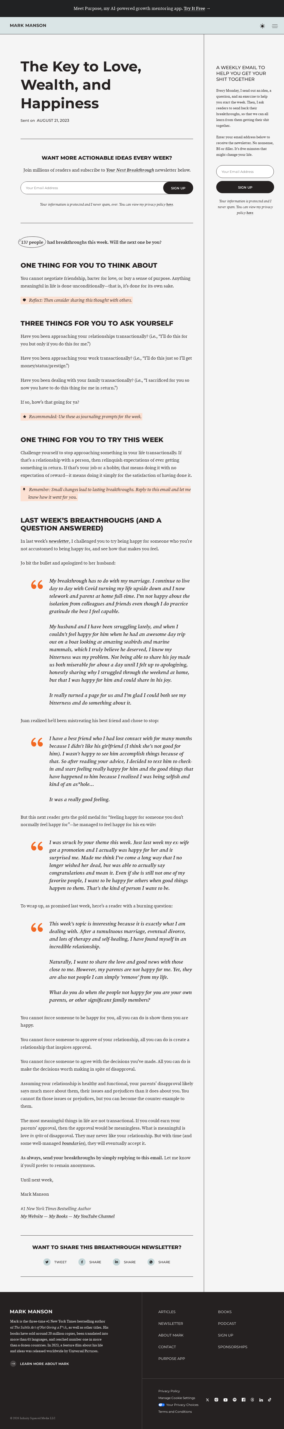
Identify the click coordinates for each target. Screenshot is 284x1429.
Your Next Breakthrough (130, 170)
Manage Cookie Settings (176, 1398)
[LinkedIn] (261, 1403)
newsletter (59, 541)
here (169, 204)
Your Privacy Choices (178, 1405)
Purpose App (171, 1358)
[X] (207, 1403)
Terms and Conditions (175, 1411)
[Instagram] (216, 1403)
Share (95, 1262)
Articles (167, 1312)
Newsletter (170, 1323)
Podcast (227, 1323)
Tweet (60, 1262)
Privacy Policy (169, 1391)
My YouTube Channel (93, 1216)
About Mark (170, 1335)
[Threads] (252, 1403)
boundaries (73, 1143)
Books (225, 1312)
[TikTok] (269, 1403)
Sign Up (225, 1335)
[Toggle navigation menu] (275, 26)
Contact (167, 1347)
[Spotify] (234, 1403)
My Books (58, 1216)
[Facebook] (243, 1403)
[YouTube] (225, 1403)
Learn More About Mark (44, 1364)
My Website (32, 1216)
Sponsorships (232, 1347)
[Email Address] (92, 188)
